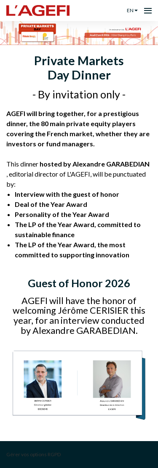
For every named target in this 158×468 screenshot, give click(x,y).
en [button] (132, 10)
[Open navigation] (148, 10)
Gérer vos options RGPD (33, 454)
